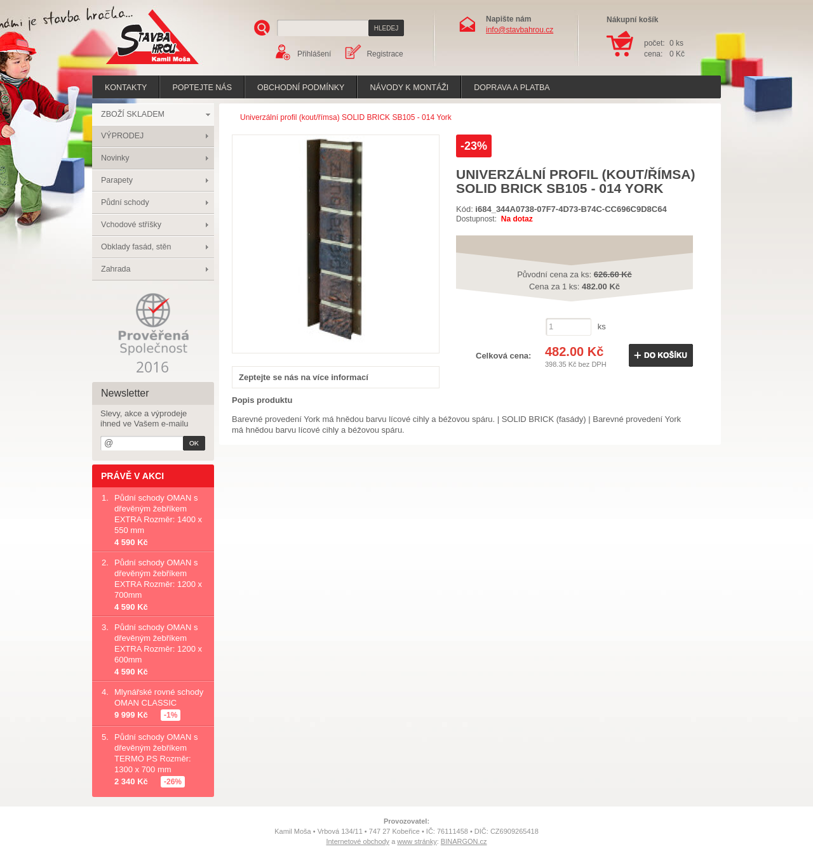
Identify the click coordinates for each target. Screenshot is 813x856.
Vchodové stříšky (131, 224)
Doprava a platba (511, 87)
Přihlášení (314, 53)
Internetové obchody (357, 841)
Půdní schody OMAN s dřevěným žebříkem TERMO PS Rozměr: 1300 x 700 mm (156, 753)
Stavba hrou (132, 65)
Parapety (117, 180)
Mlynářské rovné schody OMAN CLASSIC (158, 697)
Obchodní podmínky (300, 87)
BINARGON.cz (464, 841)
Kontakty (126, 87)
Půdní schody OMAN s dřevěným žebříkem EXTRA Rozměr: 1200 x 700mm (158, 579)
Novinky (115, 158)
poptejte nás (202, 87)
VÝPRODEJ (122, 135)
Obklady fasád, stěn (136, 246)
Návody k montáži (409, 87)
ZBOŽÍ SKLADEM (133, 114)
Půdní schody (125, 202)
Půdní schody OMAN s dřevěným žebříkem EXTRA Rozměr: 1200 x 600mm (158, 643)
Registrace (384, 53)
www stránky (416, 841)
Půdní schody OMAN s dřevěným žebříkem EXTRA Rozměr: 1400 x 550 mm (158, 514)
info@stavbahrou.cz (519, 29)
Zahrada (116, 269)
